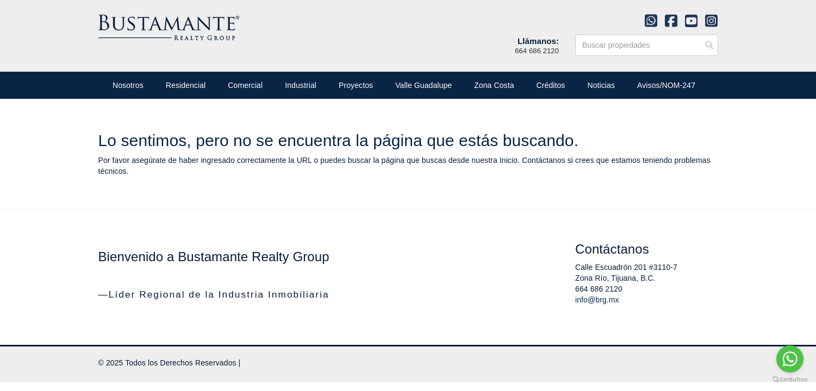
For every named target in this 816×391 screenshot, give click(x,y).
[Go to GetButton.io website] (790, 379)
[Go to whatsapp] (789, 359)
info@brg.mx (597, 299)
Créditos (551, 85)
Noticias (601, 85)
